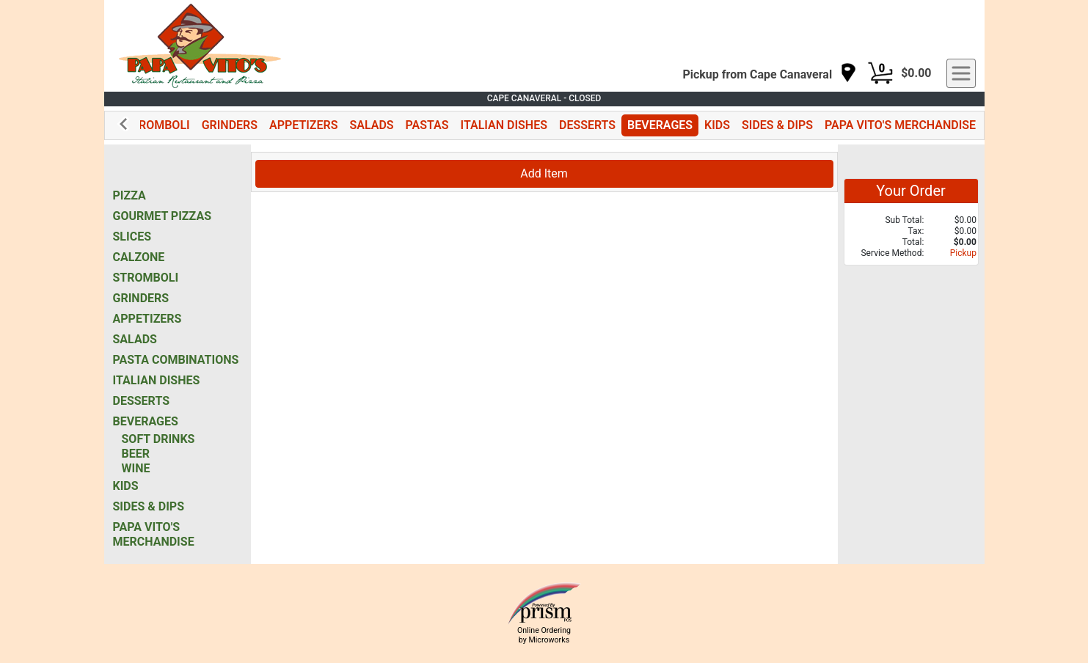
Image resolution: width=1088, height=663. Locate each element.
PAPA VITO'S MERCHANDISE (900, 125)
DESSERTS (587, 125)
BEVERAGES (660, 125)
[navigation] (769, 73)
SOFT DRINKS (158, 439)
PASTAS (427, 125)
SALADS (371, 125)
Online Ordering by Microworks (544, 635)
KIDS (717, 125)
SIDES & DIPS (777, 125)
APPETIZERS (303, 125)
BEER (136, 454)
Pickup (963, 253)
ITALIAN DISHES (504, 125)
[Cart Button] (880, 73)
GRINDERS (230, 125)
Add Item (544, 173)
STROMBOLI (156, 125)
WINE (136, 468)
